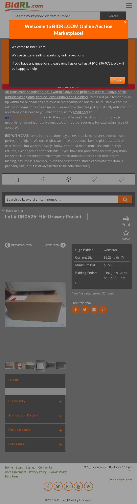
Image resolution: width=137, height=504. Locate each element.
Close (117, 80)
